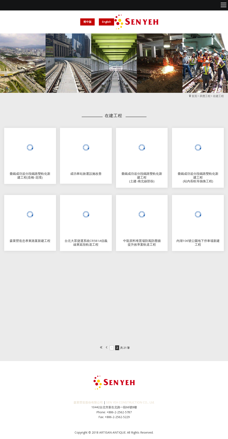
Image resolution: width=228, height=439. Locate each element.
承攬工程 (205, 96)
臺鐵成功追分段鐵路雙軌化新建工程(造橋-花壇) (30, 177)
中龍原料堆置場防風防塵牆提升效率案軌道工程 (142, 244)
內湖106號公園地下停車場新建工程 (198, 244)
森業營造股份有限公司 (88, 402)
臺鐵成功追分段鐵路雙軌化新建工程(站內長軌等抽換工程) (198, 179)
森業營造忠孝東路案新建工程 (30, 242)
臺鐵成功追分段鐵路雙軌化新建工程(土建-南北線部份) (141, 179)
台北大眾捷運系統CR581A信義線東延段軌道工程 (86, 244)
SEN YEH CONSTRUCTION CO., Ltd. (130, 402)
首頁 (194, 96)
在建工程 (218, 96)
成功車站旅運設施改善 (86, 175)
